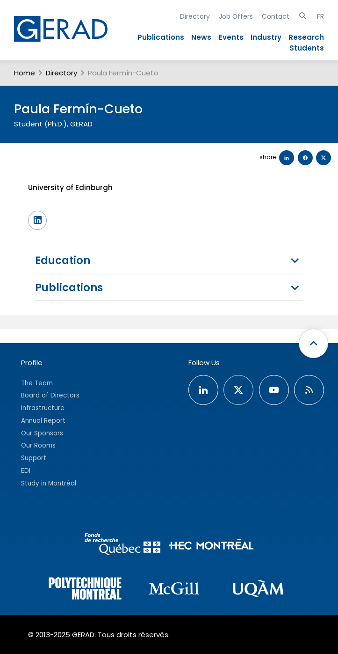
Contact (275, 16)
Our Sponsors (42, 433)
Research (306, 37)
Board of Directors (50, 395)
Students (306, 48)
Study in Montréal (48, 483)
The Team (37, 383)
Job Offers (236, 16)
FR (320, 16)
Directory (195, 16)
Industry (266, 37)
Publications (160, 37)
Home (24, 73)
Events (231, 37)
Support (33, 458)
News (201, 37)
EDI (25, 470)
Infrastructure (43, 408)
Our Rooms (38, 445)
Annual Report (43, 420)
